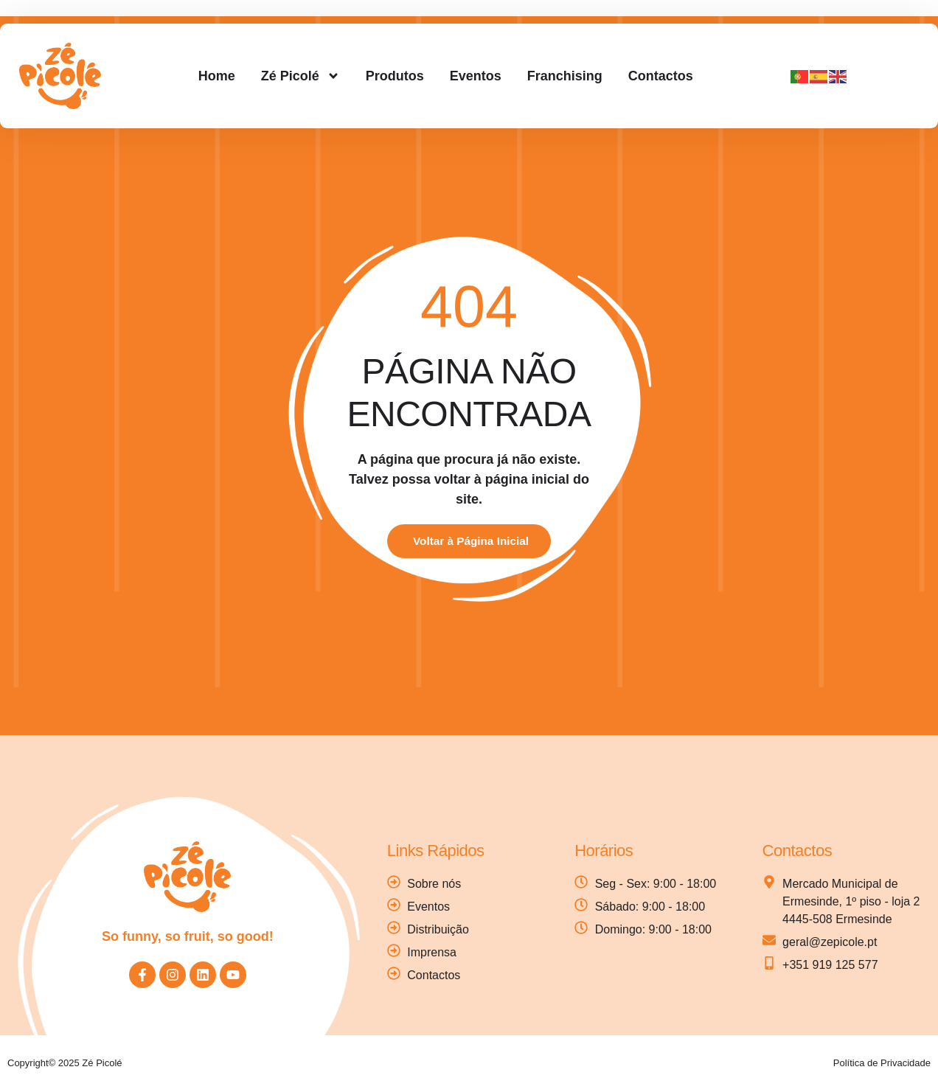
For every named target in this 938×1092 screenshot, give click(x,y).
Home (216, 76)
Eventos (475, 76)
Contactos (660, 76)
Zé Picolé (300, 76)
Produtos (395, 76)
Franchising (564, 76)
